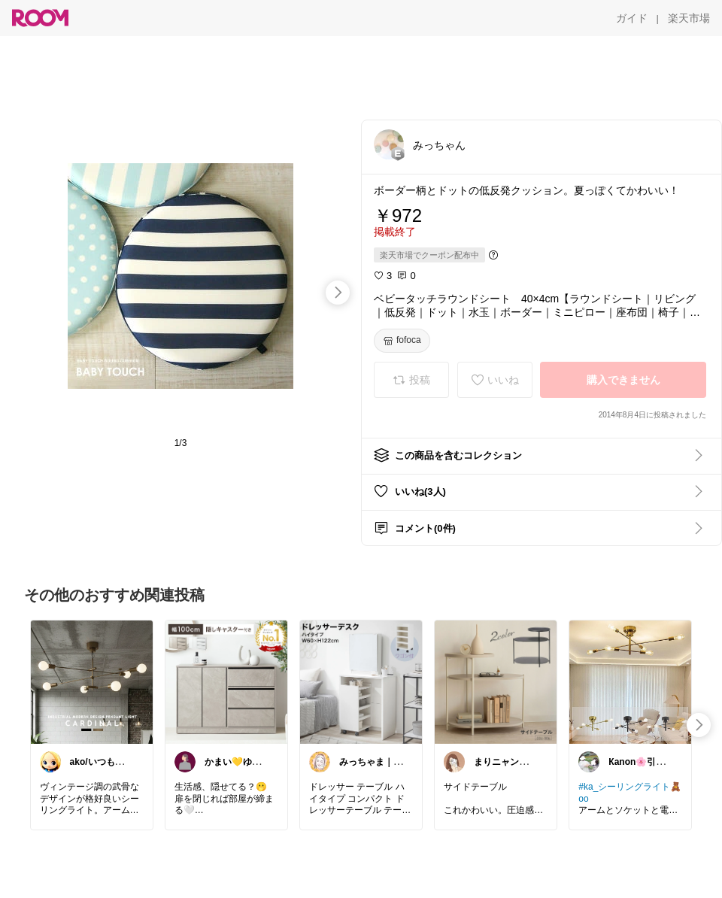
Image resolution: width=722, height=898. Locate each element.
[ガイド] (632, 18)
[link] (92, 681)
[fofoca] (402, 341)
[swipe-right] (338, 293)
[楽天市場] (689, 18)
